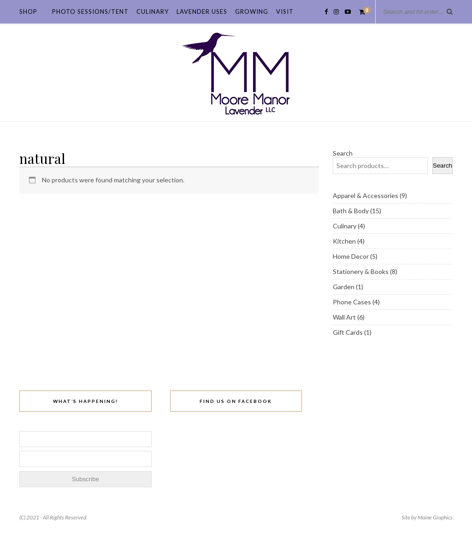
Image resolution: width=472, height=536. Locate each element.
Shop (28, 11)
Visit (285, 11)
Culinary (152, 11)
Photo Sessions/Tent (90, 11)
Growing (251, 11)
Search (343, 153)
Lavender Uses (202, 11)
